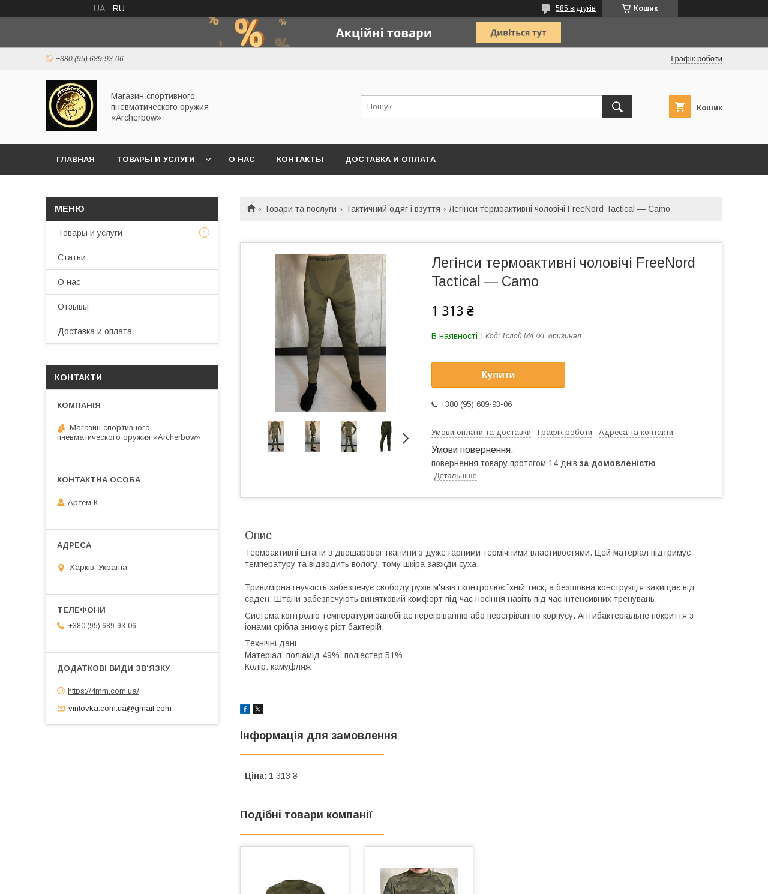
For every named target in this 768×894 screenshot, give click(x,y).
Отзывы (73, 306)
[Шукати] (617, 106)
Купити (498, 375)
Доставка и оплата (390, 159)
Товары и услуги (155, 159)
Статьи (72, 257)
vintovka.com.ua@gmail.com (120, 708)
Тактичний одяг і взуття (393, 209)
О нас (242, 159)
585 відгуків (576, 8)
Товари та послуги (300, 209)
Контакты (300, 159)
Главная (75, 159)
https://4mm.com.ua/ (103, 690)
